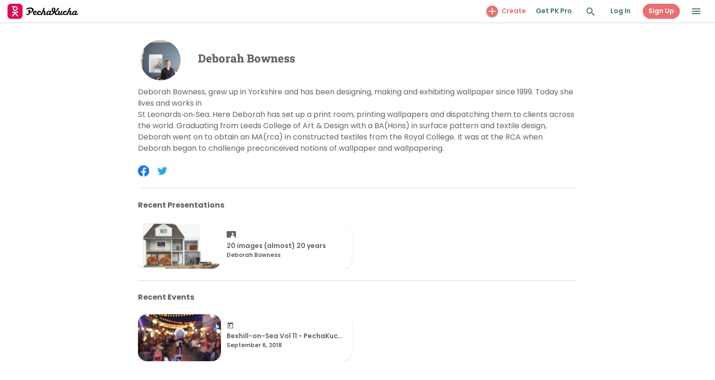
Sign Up (661, 11)
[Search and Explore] (590, 11)
